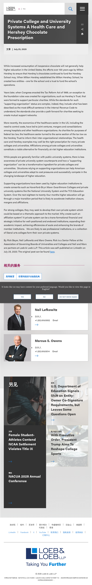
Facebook (24, 532)
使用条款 (79, 532)
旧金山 (68, 524)
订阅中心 (46, 535)
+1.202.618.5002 (42, 320)
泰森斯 (79, 524)
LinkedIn (12, 532)
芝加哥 (31, 524)
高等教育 (10, 276)
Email (55, 320)
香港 (51, 527)
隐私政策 (67, 532)
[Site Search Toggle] (70, 9)
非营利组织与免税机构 (29, 276)
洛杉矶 (12, 524)
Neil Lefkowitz (46, 309)
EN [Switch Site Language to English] (19, 9)
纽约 (22, 524)
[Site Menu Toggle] (82, 9)
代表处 (42, 527)
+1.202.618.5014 (42, 351)
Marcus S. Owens (48, 340)
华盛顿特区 (56, 524)
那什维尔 (43, 524)
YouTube (42, 532)
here (52, 251)
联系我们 (54, 532)
